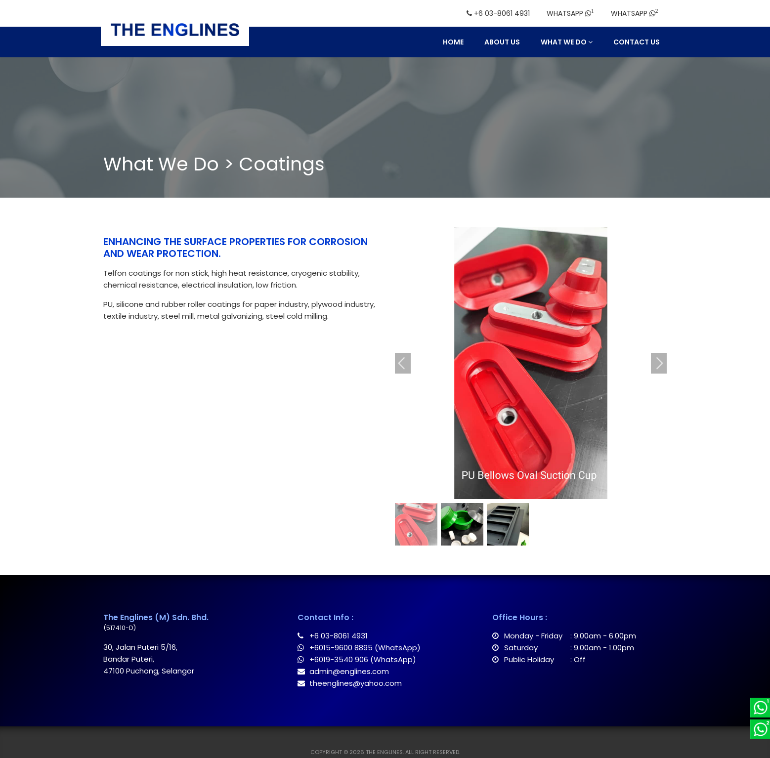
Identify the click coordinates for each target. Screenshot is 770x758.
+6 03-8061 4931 (333, 636)
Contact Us (636, 42)
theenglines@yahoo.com (350, 683)
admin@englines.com (343, 671)
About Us (502, 42)
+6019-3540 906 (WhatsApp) (357, 659)
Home (453, 42)
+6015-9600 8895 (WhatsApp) (359, 647)
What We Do (567, 42)
